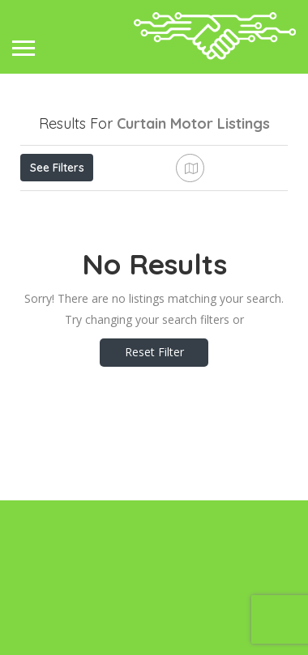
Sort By (53, 276)
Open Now (128, 203)
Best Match (184, 239)
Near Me (93, 239)
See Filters (57, 167)
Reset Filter (154, 506)
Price (50, 203)
